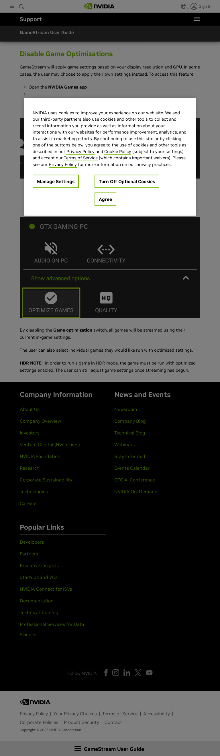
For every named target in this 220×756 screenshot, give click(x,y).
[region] (110, 157)
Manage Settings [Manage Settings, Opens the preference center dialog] (55, 181)
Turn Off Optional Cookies (127, 181)
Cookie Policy (117, 151)
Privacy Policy (80, 151)
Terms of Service (81, 157)
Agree (105, 199)
